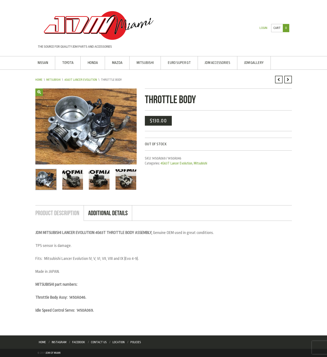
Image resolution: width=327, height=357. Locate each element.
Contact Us (99, 342)
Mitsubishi (145, 63)
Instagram (59, 342)
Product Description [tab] (57, 212)
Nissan (43, 63)
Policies (135, 342)
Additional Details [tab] (108, 212)
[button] (39, 92)
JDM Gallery (254, 63)
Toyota (68, 63)
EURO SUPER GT (179, 63)
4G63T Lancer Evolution (80, 79)
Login (263, 28)
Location (119, 342)
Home (38, 79)
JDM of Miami (53, 352)
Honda (93, 63)
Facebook (78, 342)
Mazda (117, 63)
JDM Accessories (217, 63)
